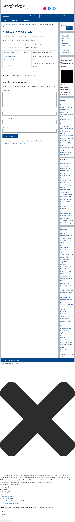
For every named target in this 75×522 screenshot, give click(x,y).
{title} (3, 512)
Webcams (65, 43)
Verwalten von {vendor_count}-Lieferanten (15, 501)
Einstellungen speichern (32, 507)
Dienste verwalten (7, 498)
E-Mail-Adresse (7, 118)
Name (4, 110)
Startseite (6, 24)
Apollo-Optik (8, 65)
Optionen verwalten (8, 496)
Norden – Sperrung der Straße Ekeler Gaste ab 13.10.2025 (66, 166)
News (52, 360)
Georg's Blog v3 (14, 6)
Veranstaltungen (45, 360)
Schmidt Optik (30, 75)
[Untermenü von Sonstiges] (29, 20)
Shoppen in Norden (35, 24)
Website (5, 127)
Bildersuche (65, 38)
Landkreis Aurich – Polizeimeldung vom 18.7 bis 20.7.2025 (66, 107)
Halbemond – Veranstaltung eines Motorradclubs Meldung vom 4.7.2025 (66, 116)
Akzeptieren (3, 507)
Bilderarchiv (65, 36)
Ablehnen (10, 507)
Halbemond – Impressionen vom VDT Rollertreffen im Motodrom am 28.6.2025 (66, 316)
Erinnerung (57, 360)
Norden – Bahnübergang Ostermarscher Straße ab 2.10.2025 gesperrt (66, 177)
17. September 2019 (8, 36)
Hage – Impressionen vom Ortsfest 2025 (66, 276)
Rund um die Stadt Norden (18, 24)
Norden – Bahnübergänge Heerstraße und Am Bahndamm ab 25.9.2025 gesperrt (66, 215)
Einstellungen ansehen (19, 507)
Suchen (63, 25)
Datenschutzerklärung (33, 360)
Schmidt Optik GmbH (10, 56)
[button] (37, 419)
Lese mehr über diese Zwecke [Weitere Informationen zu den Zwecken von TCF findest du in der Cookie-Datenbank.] (11, 503)
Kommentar (6, 91)
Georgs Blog (31, 40)
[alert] (66, 82)
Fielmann (23, 75)
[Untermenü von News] (6, 20)
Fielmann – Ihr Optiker (11, 60)
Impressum (23, 360)
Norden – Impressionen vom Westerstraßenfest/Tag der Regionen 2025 (66, 238)
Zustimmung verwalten (6, 520)
